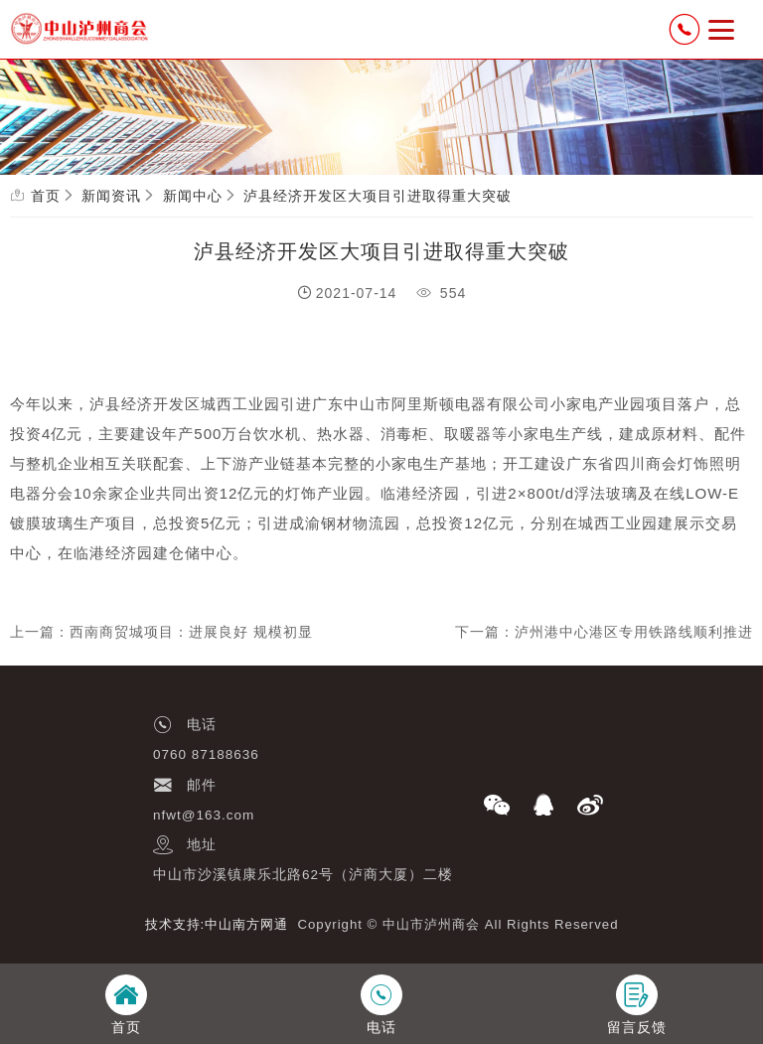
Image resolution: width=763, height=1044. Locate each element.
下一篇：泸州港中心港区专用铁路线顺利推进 (604, 632)
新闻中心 (193, 196)
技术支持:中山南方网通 (217, 924)
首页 (46, 196)
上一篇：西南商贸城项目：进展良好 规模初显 (161, 632)
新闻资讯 (111, 196)
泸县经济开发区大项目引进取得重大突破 (377, 196)
